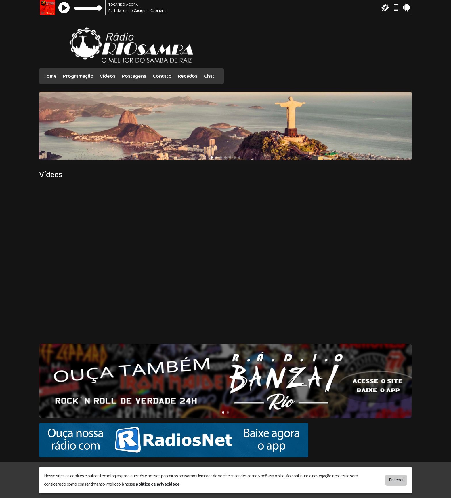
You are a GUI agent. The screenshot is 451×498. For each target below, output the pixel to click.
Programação (78, 76)
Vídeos (108, 76)
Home (50, 76)
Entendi (396, 479)
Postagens (134, 76)
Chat (209, 76)
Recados (188, 76)
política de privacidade (158, 484)
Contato (162, 76)
